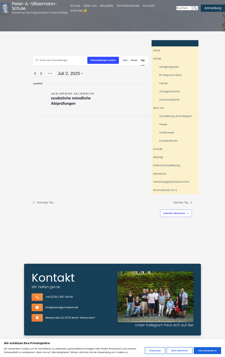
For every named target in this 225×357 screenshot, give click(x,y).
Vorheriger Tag (43, 202)
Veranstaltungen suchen (103, 60)
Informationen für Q (165, 190)
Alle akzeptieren (207, 350)
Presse (163, 124)
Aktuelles (106, 6)
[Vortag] (35, 73)
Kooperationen (168, 141)
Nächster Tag (182, 202)
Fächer (163, 83)
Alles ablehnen (179, 350)
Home (156, 50)
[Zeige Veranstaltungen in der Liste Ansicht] (125, 60)
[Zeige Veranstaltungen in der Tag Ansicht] (143, 60)
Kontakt (149, 6)
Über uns (90, 6)
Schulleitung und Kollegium (175, 116)
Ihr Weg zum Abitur (170, 75)
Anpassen (155, 350)
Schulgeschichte (169, 91)
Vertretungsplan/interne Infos (171, 182)
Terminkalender (128, 6)
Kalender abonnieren (174, 213)
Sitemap (158, 157)
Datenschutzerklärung (166, 165)
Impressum (159, 173)
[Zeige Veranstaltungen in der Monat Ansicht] (134, 60)
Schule (75, 6)
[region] (112, 348)
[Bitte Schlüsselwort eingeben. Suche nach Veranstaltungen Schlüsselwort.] (60, 60)
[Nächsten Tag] (41, 73)
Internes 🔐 (78, 10)
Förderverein (166, 132)
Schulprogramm (169, 67)
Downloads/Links (169, 99)
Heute (50, 73)
